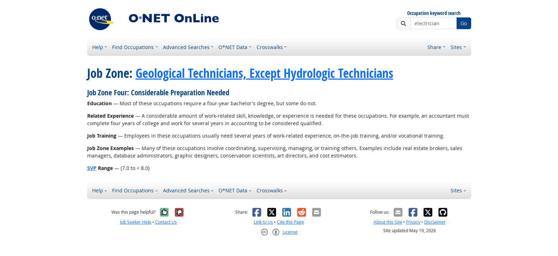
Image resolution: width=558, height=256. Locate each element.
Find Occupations (133, 47)
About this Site (388, 222)
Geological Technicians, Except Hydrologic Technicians (264, 73)
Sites (456, 47)
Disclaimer (435, 222)
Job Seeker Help (135, 222)
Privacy (413, 222)
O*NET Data (233, 47)
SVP (91, 168)
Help (97, 47)
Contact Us (166, 222)
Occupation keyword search (433, 13)
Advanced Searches (186, 47)
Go (463, 23)
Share (434, 47)
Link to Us (263, 222)
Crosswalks (270, 47)
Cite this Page (290, 222)
